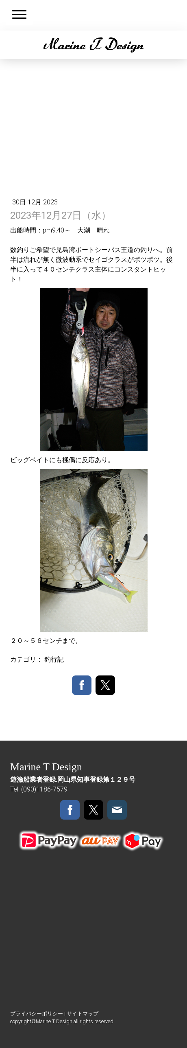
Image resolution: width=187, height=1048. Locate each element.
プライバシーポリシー (36, 1014)
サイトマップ (82, 1014)
